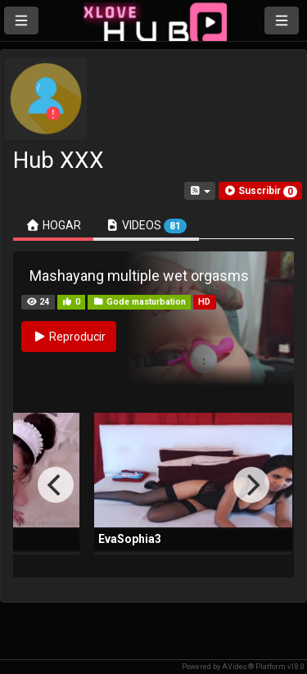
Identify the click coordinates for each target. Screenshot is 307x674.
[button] (260, 191)
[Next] (251, 485)
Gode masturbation (139, 301)
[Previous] (56, 485)
